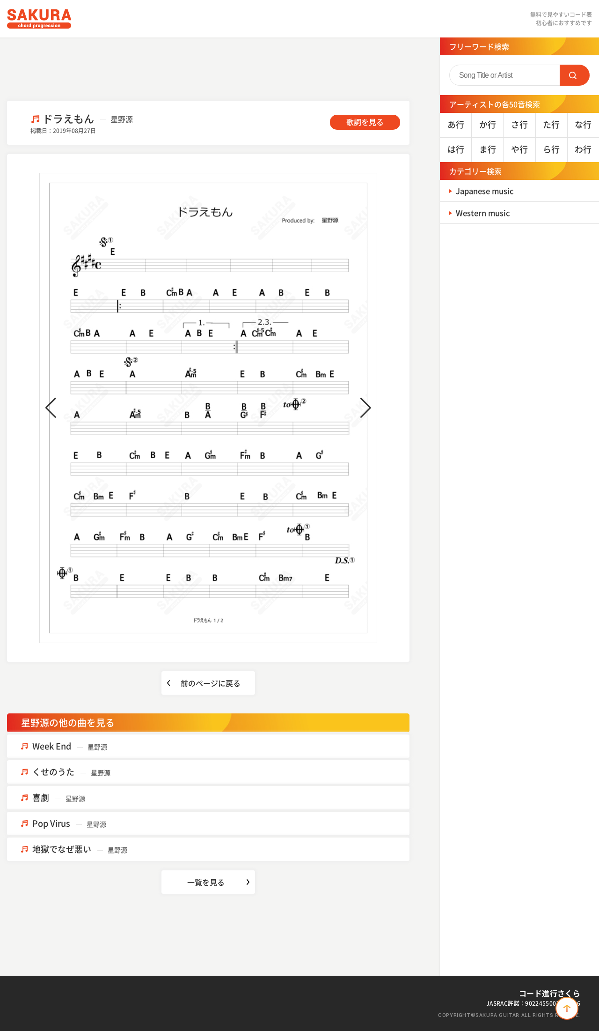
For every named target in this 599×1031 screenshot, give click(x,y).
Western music (486, 212)
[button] (50, 408)
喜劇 (58, 797)
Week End (69, 746)
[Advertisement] (208, 68)
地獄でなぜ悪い (79, 849)
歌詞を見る (365, 121)
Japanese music (488, 190)
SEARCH (575, 75)
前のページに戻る (211, 683)
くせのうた (71, 771)
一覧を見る (206, 882)
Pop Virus (69, 823)
